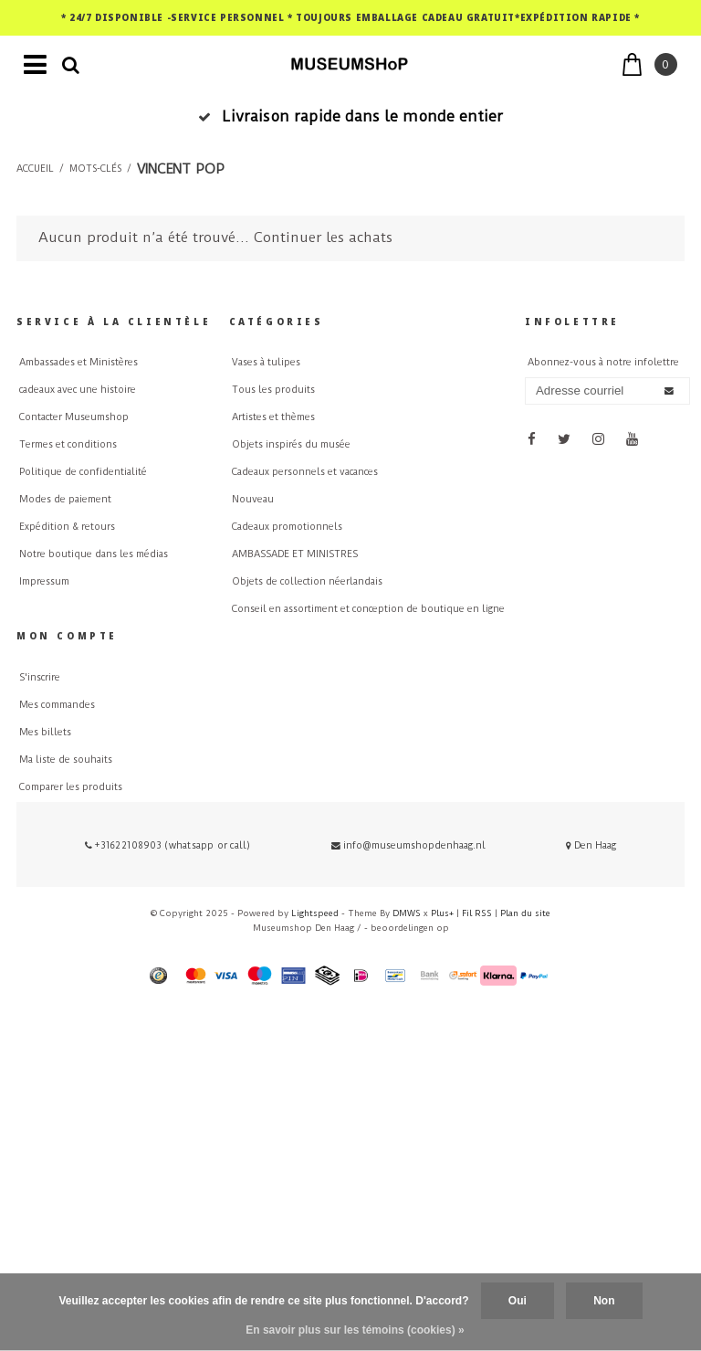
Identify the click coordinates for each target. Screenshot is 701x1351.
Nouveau (253, 499)
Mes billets (45, 732)
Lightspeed (315, 913)
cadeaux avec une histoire (77, 390)
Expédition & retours (67, 527)
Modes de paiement (65, 499)
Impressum (44, 581)
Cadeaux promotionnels (287, 527)
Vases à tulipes (266, 362)
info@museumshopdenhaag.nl (408, 845)
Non (603, 1300)
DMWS (406, 913)
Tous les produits (273, 390)
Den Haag (591, 845)
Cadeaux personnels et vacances (305, 472)
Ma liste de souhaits (65, 759)
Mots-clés (95, 169)
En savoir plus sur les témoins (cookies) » (355, 1330)
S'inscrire (39, 677)
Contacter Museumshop (74, 417)
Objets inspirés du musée (291, 444)
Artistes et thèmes (273, 417)
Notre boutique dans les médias (93, 554)
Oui (517, 1300)
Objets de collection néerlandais (307, 581)
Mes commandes (57, 705)
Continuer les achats (323, 237)
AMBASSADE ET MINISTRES (295, 554)
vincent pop (181, 169)
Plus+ (442, 913)
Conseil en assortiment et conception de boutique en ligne (368, 609)
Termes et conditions (68, 444)
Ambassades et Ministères (78, 362)
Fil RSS (477, 913)
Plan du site (525, 913)
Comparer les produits (70, 787)
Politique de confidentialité (83, 472)
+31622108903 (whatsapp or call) (167, 845)
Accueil (35, 169)
